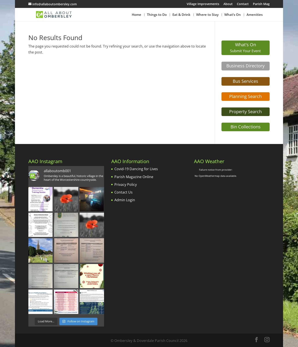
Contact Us (123, 192)
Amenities (255, 15)
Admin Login (124, 199)
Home (136, 15)
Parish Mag (261, 4)
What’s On (232, 15)
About (228, 4)
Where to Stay (207, 15)
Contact (243, 4)
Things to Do (157, 15)
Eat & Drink (181, 15)
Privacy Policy (125, 184)
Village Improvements (203, 4)
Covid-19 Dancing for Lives (136, 168)
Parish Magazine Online (133, 176)
